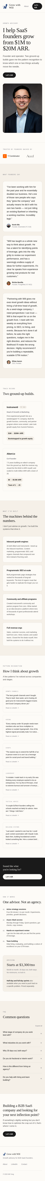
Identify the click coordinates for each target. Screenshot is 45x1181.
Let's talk (36, 6)
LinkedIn (14, 1164)
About (26, 6)
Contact (24, 1164)
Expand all (38, 1026)
